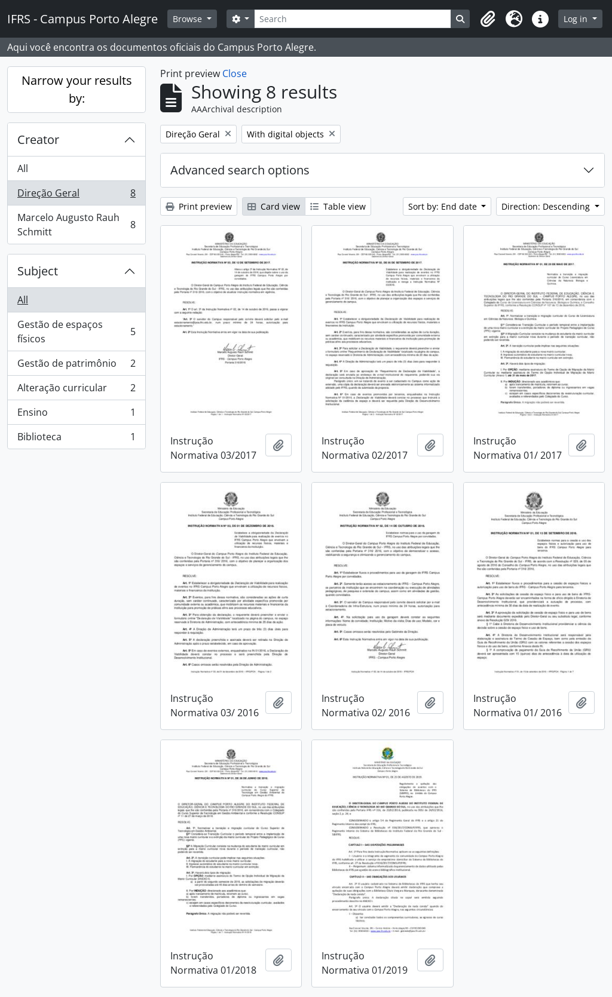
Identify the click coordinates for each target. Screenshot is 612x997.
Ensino (76, 415)
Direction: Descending (546, 206)
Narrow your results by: (77, 89)
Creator (38, 139)
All (22, 168)
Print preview (199, 206)
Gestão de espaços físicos (76, 331)
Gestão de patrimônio (76, 366)
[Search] (352, 19)
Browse (188, 18)
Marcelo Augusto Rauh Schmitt (76, 224)
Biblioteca (76, 439)
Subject (37, 271)
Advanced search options (240, 170)
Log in (577, 18)
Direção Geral (76, 195)
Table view (338, 206)
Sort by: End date (443, 206)
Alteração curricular (76, 390)
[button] (488, 19)
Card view (273, 206)
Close (234, 73)
